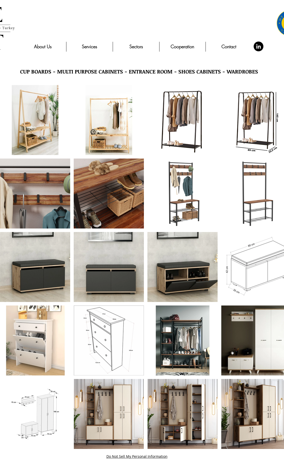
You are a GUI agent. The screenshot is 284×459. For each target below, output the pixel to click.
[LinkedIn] (258, 46)
